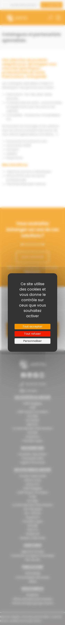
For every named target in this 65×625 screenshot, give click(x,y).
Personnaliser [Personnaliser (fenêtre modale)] (32, 341)
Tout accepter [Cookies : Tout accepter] (32, 326)
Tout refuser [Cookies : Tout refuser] (32, 334)
